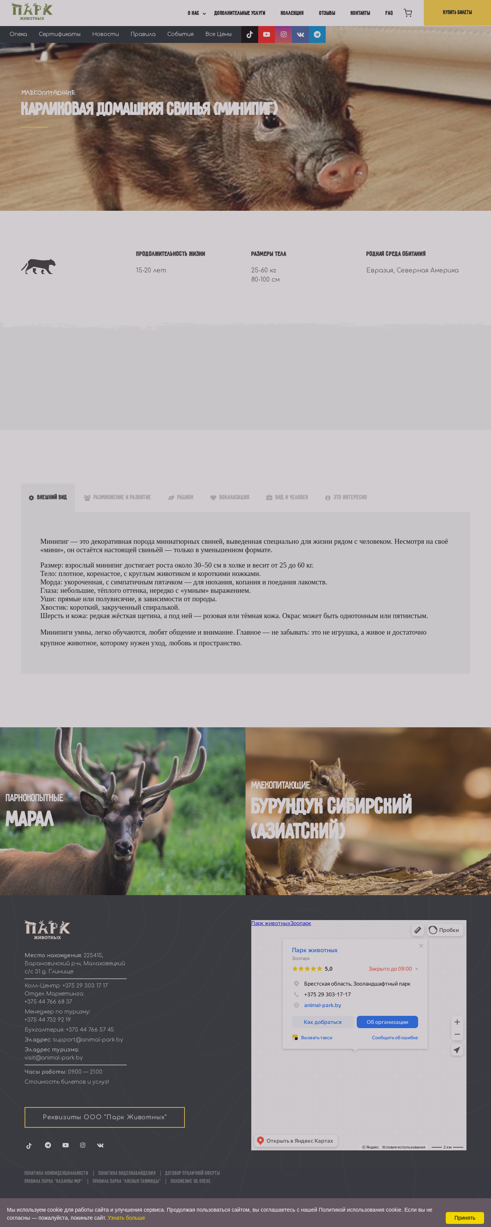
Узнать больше (126, 1218)
